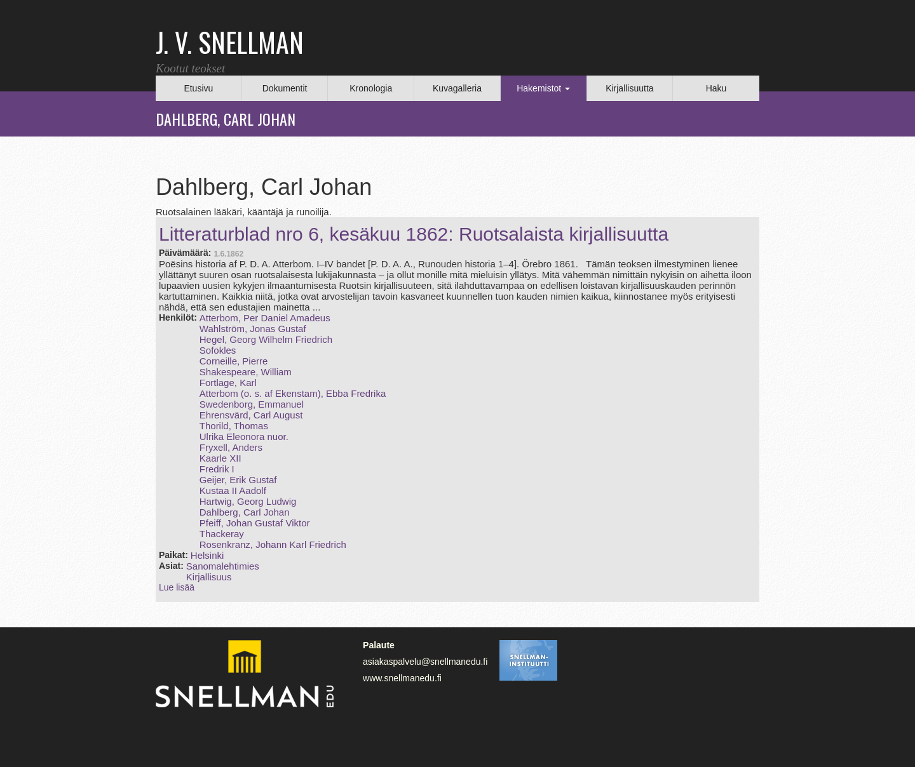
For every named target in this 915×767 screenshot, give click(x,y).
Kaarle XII (220, 458)
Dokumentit (285, 88)
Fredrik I (217, 469)
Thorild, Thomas (234, 425)
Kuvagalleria (457, 88)
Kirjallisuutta (629, 88)
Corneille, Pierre (234, 361)
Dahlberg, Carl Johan (245, 512)
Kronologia (370, 88)
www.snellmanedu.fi (402, 678)
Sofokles (218, 350)
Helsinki (207, 555)
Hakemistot (543, 88)
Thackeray (222, 533)
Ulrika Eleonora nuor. (244, 436)
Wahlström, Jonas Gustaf (253, 328)
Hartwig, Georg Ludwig (248, 501)
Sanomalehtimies (222, 566)
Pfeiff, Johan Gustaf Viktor (255, 522)
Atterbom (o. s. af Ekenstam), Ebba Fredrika (293, 393)
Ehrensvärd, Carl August (251, 415)
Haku (716, 88)
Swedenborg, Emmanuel (252, 404)
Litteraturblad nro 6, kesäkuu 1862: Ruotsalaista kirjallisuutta (413, 233)
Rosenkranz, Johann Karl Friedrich (273, 544)
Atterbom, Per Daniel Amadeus (265, 317)
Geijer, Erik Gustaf (238, 479)
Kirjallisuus (209, 576)
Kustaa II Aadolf (233, 490)
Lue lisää (176, 587)
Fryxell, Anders (231, 447)
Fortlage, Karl (228, 382)
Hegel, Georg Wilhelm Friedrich (266, 339)
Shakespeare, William (246, 371)
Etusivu (198, 88)
